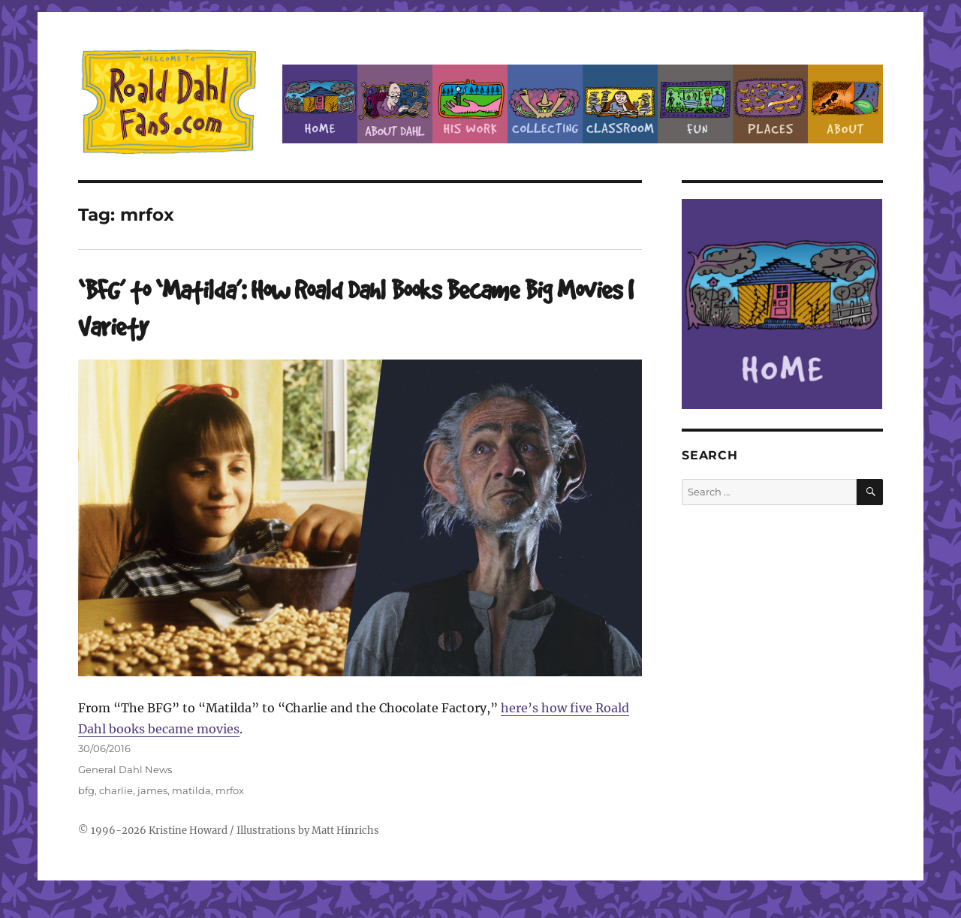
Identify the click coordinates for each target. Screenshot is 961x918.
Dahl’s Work (470, 104)
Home (319, 104)
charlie (116, 790)
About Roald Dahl (394, 104)
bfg (86, 790)
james (152, 790)
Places (770, 104)
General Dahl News (125, 769)
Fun (695, 104)
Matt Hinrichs (345, 830)
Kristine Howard (188, 830)
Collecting (545, 104)
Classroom (620, 104)
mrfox (229, 790)
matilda (191, 790)
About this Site (845, 104)
